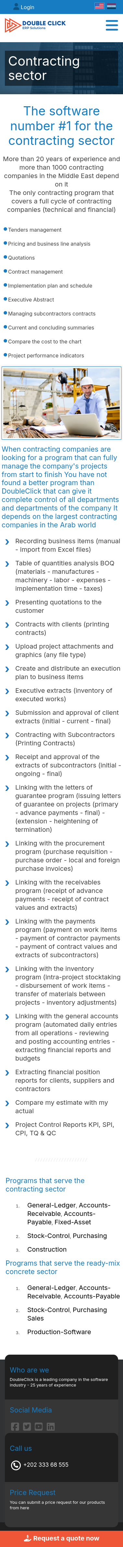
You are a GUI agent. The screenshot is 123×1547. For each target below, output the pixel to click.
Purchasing (90, 1236)
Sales (35, 1318)
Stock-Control (48, 1236)
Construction (47, 1249)
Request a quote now (62, 1538)
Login (27, 7)
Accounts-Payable (92, 1296)
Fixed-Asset (73, 1222)
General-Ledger (51, 1205)
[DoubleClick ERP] (35, 25)
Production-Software (59, 1332)
